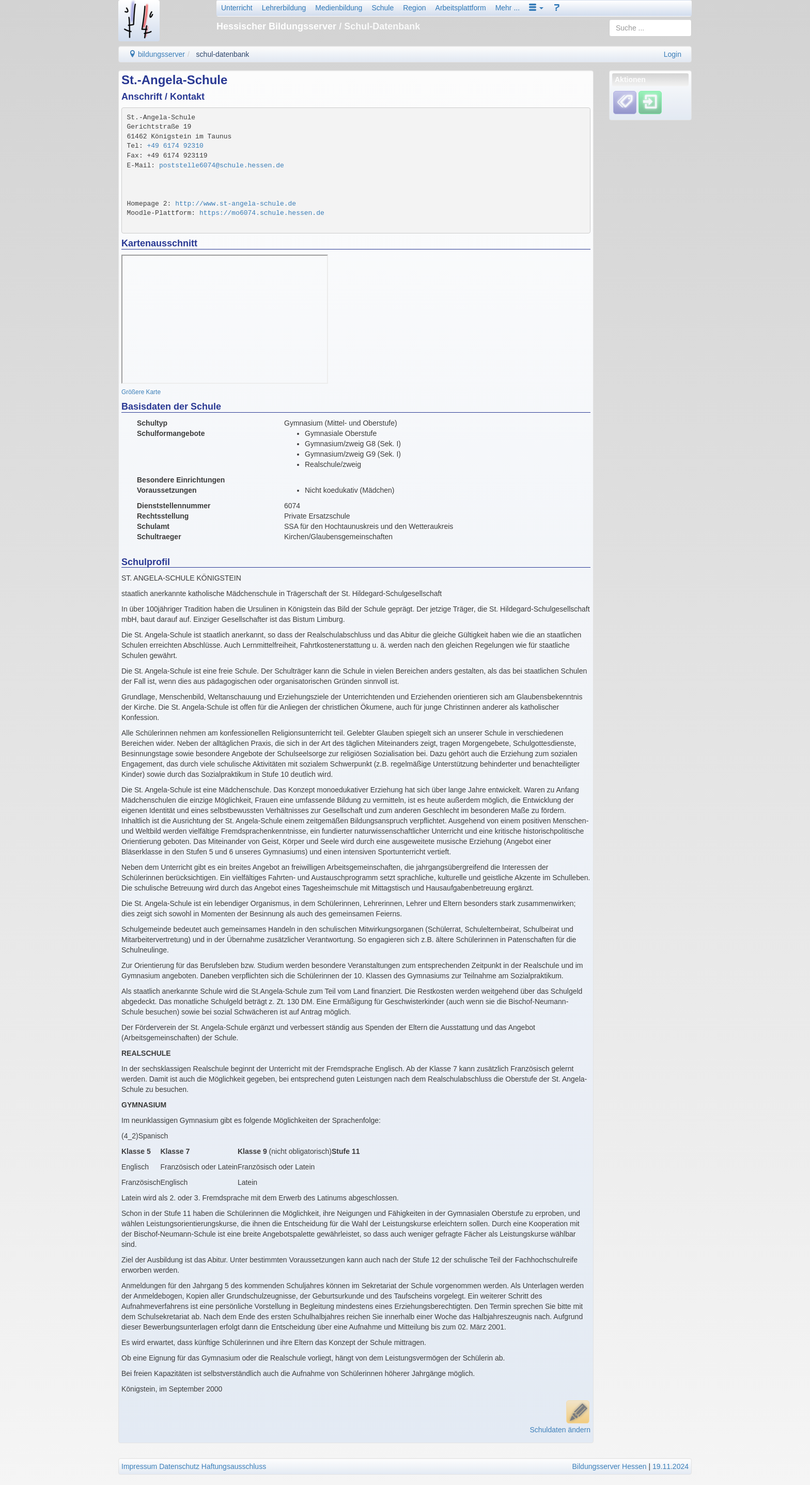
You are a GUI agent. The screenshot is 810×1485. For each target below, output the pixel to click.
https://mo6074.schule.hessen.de (261, 213)
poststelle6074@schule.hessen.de (221, 165)
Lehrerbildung (284, 8)
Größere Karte (141, 392)
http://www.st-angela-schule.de (235, 204)
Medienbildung (338, 8)
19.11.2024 (670, 1466)
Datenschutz (179, 1466)
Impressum (139, 1466)
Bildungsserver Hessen (609, 1466)
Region (414, 8)
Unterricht (237, 8)
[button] (536, 8)
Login (672, 54)
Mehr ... (507, 8)
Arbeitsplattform (460, 8)
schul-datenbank (223, 54)
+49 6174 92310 (175, 146)
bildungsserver (157, 54)
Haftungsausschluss (233, 1466)
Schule (382, 8)
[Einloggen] (650, 102)
